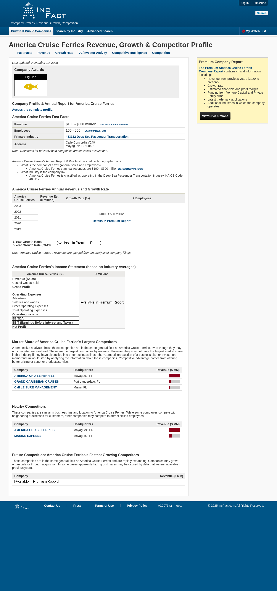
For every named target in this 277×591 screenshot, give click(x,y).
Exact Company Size (95, 131)
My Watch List (254, 31)
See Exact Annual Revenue (114, 124)
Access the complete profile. (32, 109)
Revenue (43, 52)
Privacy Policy (137, 505)
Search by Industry (69, 31)
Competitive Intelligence (129, 52)
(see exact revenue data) (130, 169)
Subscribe (259, 3)
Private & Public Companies (31, 31)
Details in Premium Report (111, 221)
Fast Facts (24, 52)
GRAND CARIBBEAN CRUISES (36, 381)
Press (77, 505)
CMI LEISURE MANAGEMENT (35, 387)
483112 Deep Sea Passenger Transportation (97, 136)
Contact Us (52, 505)
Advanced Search (100, 31)
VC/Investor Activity (93, 52)
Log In (245, 3)
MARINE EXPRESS (27, 436)
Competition (161, 52)
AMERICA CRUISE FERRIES (34, 375)
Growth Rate (64, 52)
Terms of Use (104, 505)
